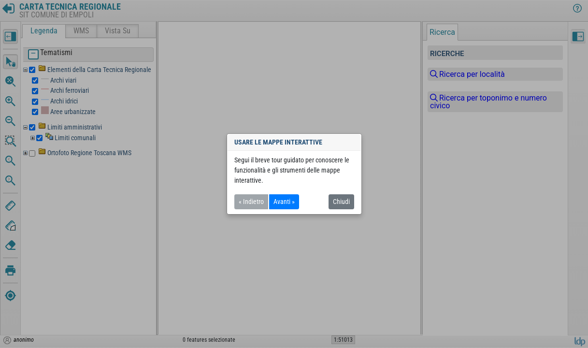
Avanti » (284, 201)
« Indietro (251, 201)
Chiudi (341, 201)
